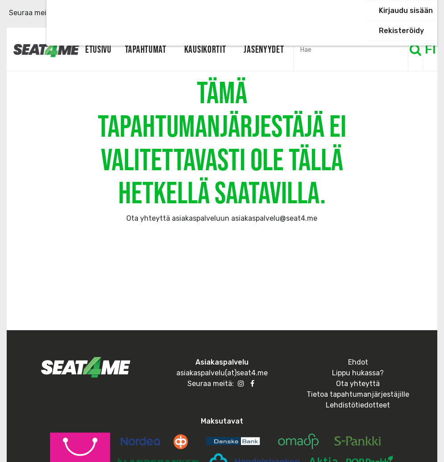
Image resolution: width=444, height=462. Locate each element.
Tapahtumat (145, 49)
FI (430, 49)
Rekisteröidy (401, 30)
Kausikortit (205, 49)
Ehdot (358, 362)
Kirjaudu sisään (406, 10)
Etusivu (98, 49)
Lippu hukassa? (358, 373)
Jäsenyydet (264, 49)
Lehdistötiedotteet (358, 405)
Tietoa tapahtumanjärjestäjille (358, 394)
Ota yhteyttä (358, 383)
